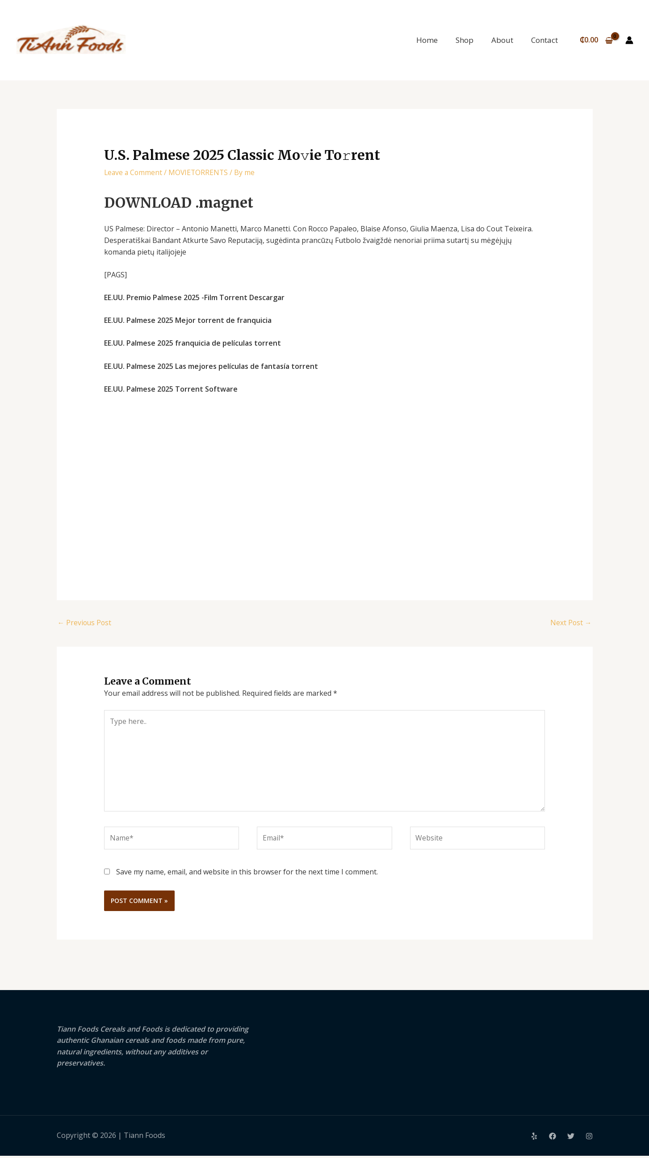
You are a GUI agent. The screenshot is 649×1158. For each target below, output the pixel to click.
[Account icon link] (629, 40)
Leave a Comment (134, 172)
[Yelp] (534, 1138)
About (502, 40)
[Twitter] (570, 1138)
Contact (544, 40)
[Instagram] (589, 1138)
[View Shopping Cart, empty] (596, 40)
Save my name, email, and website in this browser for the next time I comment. (247, 874)
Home (427, 40)
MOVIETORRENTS (200, 172)
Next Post (571, 623)
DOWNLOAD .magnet (183, 202)
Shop (464, 40)
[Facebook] (552, 1138)
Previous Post (85, 623)
